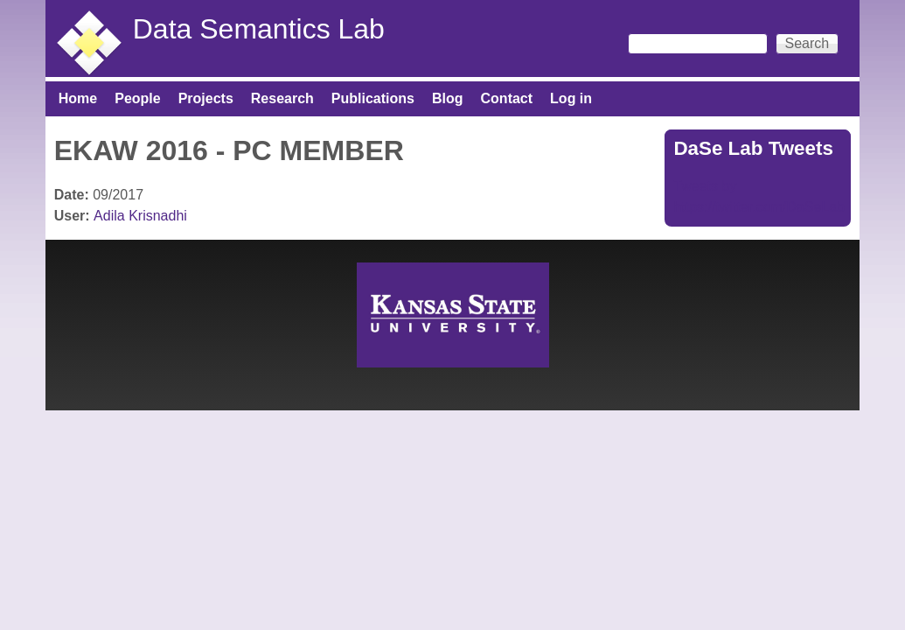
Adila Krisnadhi (140, 215)
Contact (507, 98)
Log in (571, 98)
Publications (372, 98)
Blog (447, 98)
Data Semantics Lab (259, 29)
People (137, 98)
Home (78, 98)
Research (282, 98)
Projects (205, 98)
